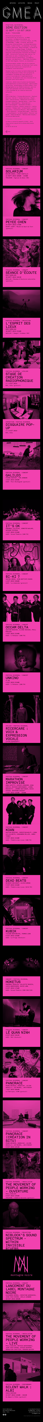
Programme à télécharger (14, 119)
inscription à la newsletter (32, 1415)
